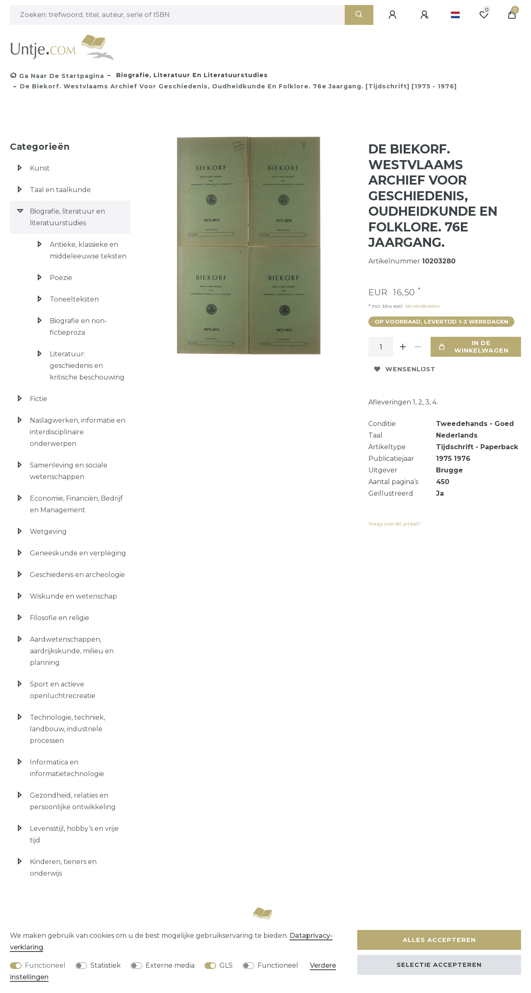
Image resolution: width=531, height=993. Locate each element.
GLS (226, 965)
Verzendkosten (422, 306)
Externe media (170, 965)
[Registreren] (425, 14)
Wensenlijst (405, 369)
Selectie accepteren (439, 965)
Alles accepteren (439, 940)
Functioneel (45, 965)
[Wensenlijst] (484, 15)
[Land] (455, 15)
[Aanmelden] (393, 14)
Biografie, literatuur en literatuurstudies (191, 75)
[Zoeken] (359, 15)
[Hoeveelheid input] (380, 347)
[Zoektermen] (177, 15)
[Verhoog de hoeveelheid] (403, 347)
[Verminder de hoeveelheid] (418, 347)
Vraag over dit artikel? (394, 524)
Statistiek (105, 965)
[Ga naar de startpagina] (57, 76)
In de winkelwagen (474, 346)
